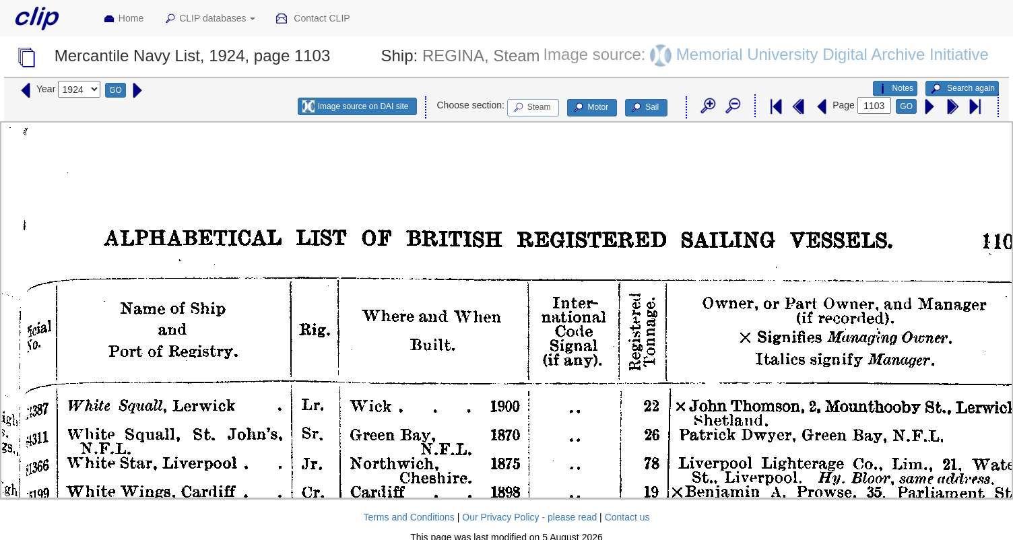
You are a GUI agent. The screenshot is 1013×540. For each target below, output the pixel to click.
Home (123, 19)
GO (115, 90)
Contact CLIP (312, 19)
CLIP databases (209, 19)
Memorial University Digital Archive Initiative (832, 54)
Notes (895, 89)
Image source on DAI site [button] (355, 106)
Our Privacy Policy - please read (529, 517)
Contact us (627, 517)
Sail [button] (644, 108)
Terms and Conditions (408, 517)
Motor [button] (590, 108)
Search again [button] (962, 89)
